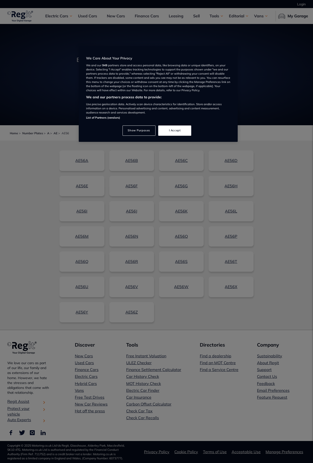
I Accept (175, 130)
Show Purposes (139, 130)
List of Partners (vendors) (103, 117)
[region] (158, 94)
